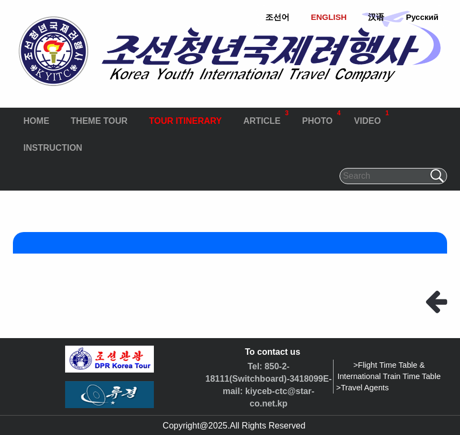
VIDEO (371, 116)
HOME (36, 120)
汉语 (376, 17)
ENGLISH (329, 17)
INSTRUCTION (53, 147)
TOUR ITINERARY (185, 120)
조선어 (277, 17)
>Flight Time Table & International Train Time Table (389, 371)
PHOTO (321, 116)
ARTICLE (265, 116)
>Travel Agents (362, 387)
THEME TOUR (99, 120)
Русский (422, 17)
